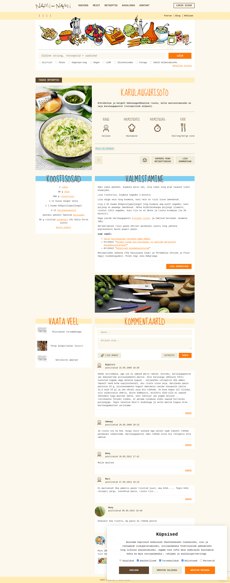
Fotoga (143, 62)
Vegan (96, 62)
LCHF (108, 62)
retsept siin (140, 218)
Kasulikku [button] (128, 5)
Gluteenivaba (125, 62)
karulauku (78, 215)
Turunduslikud (169, 560)
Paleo (62, 62)
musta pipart (63, 227)
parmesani (62, 219)
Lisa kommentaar (185, 160)
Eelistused (189, 560)
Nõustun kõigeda (200, 570)
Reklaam (188, 16)
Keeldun (134, 570)
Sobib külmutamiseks (165, 62)
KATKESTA (169, 355)
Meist (96, 5)
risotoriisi (67, 196)
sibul (65, 187)
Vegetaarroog (79, 62)
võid (66, 192)
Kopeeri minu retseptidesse (163, 160)
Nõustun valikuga (167, 570)
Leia (180, 55)
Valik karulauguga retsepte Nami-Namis (127, 239)
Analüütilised (146, 560)
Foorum (168, 16)
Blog (177, 16)
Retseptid (111, 5)
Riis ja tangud (104, 148)
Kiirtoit (47, 62)
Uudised (83, 5)
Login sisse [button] (184, 5)
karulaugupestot (66, 210)
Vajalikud (126, 560)
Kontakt (145, 5)
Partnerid (207, 560)
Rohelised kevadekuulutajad (132, 248)
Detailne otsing (182, 65)
